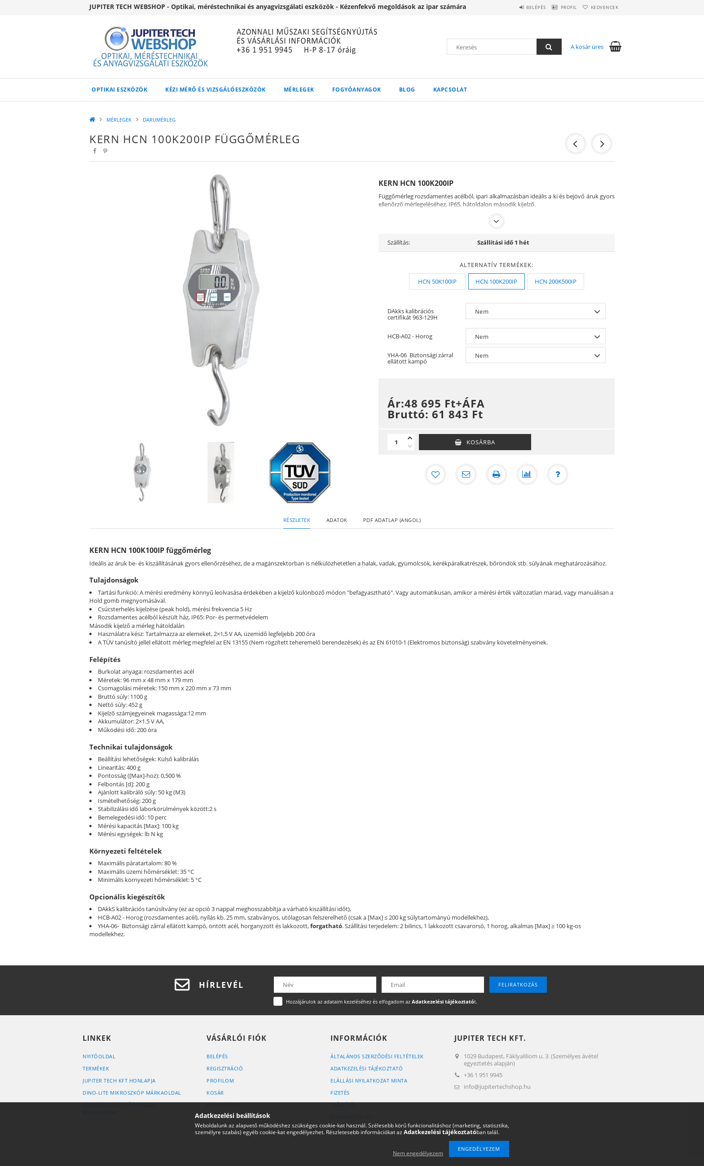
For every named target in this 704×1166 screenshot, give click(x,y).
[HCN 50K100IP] (437, 281)
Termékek (96, 1068)
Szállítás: (398, 242)
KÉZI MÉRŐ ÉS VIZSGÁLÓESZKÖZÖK (215, 89)
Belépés (518, 7)
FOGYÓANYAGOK (356, 89)
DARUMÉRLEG (159, 119)
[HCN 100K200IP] (496, 281)
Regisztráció (225, 1068)
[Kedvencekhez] (435, 474)
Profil (558, 7)
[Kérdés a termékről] (557, 474)
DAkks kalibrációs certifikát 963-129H (412, 314)
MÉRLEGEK (299, 89)
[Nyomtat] (496, 474)
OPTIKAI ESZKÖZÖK (119, 89)
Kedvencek (601, 7)
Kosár (215, 1092)
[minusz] (409, 446)
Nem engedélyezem (418, 1153)
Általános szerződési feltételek (377, 1056)
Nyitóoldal (99, 1056)
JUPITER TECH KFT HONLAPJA (119, 1080)
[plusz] (409, 438)
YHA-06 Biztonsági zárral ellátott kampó (420, 358)
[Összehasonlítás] (527, 474)
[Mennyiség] (396, 442)
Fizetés (340, 1092)
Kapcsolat (450, 89)
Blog (407, 89)
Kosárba (480, 442)
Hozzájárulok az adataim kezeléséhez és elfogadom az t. (381, 1001)
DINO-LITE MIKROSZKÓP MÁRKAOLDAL (132, 1092)
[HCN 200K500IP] (555, 281)
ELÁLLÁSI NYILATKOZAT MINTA (368, 1080)
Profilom (220, 1080)
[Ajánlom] (466, 474)
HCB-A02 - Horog (409, 336)
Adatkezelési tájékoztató (366, 1068)
